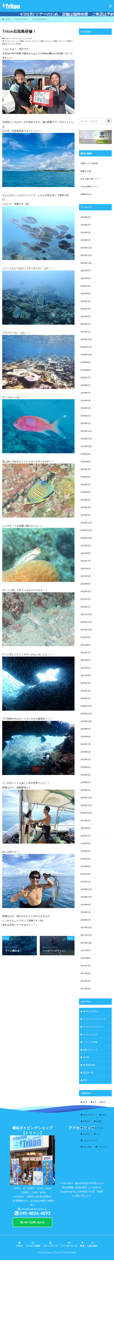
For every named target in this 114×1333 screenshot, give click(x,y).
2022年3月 (85, 595)
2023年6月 (85, 479)
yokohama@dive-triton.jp (34, 1258)
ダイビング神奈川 (65, 41)
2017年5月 (85, 988)
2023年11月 (86, 440)
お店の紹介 (92, 1294)
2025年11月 (86, 256)
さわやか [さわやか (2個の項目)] (86, 1142)
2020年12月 (86, 710)
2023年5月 (85, 487)
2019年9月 (85, 826)
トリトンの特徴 (90, 1049)
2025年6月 (85, 294)
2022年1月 (85, 610)
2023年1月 (85, 518)
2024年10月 (86, 356)
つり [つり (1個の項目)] (98, 1142)
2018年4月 (85, 926)
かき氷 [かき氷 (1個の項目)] (85, 1135)
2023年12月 (86, 433)
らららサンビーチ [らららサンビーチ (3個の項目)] (90, 1148)
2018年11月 (86, 903)
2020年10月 (86, 726)
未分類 (86, 1064)
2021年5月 (85, 672)
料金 (82, 1294)
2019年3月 (85, 872)
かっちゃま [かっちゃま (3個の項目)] (98, 1135)
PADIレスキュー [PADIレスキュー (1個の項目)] (89, 1122)
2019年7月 (85, 841)
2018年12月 (86, 895)
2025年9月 (85, 271)
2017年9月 (85, 957)
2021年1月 (85, 702)
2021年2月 (85, 695)
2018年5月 (85, 918)
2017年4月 (85, 995)
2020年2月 (85, 787)
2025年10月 (86, 263)
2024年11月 (86, 348)
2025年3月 (85, 317)
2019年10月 (86, 818)
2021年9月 (85, 641)
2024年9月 (85, 363)
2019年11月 (86, 810)
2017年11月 (86, 941)
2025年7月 (85, 286)
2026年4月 (85, 217)
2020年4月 (85, 772)
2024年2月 (85, 417)
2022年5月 (85, 579)
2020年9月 (85, 733)
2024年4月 (85, 402)
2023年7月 (85, 471)
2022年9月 (85, 548)
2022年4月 (85, 587)
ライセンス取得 (33, 1294)
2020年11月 (86, 718)
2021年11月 (86, 625)
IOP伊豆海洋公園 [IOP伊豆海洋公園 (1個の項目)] (89, 1116)
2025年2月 (85, 325)
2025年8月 (85, 279)
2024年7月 (85, 379)
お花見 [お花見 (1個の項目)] (99, 1129)
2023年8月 (85, 464)
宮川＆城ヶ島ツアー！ (90, 179)
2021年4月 (85, 679)
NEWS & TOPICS (21, 19)
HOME (7, 19)
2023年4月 (85, 494)
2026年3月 (85, 225)
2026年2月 (85, 232)
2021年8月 (85, 649)
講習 (85, 1087)
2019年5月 (85, 857)
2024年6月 (85, 387)
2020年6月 (85, 756)
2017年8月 (85, 964)
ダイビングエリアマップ (94, 1026)
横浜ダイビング (8, 44)
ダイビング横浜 (51, 41)
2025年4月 (85, 310)
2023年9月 (85, 456)
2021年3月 (85, 687)
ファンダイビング (69, 1294)
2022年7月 (85, 564)
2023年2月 (85, 510)
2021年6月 (85, 664)
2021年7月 (85, 656)
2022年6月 (85, 571)
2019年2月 (85, 880)
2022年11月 (86, 533)
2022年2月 (85, 602)
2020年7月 (85, 749)
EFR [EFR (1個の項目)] (94, 1110)
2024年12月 (86, 340)
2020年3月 (85, 780)
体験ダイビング (90, 1057)
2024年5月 (85, 394)
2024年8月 (85, 371)
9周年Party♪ (86, 194)
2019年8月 (85, 833)
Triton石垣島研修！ (40, 19)
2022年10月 (86, 541)
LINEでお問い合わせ (32, 1272)
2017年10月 (86, 949)
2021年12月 (86, 618)
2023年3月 (85, 502)
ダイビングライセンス (93, 1033)
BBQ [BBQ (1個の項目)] (85, 1110)
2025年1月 (85, 333)
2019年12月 (86, 803)
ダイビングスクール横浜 (34, 41)
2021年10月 (86, 633)
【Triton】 (57, 1302)
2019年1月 (85, 887)
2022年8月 (85, 556)
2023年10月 (86, 448)
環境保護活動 (89, 1072)
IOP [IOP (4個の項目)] (103, 1110)
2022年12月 (86, 525)
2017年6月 (85, 980)
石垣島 (18, 44)
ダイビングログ (25, 38)
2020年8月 (85, 741)
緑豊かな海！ (86, 171)
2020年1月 (85, 795)
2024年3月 (85, 410)
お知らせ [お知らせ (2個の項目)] (86, 1129)
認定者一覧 (88, 1080)
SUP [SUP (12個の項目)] (103, 1122)
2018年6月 (85, 911)
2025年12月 (86, 248)
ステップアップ (50, 1294)
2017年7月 (85, 972)
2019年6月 (85, 849)
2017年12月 (86, 934)
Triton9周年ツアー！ (90, 186)
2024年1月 (85, 425)
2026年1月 (85, 240)
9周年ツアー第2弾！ (89, 163)
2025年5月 (85, 302)
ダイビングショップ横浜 (14, 41)
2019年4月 (85, 864)
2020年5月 (85, 764)
